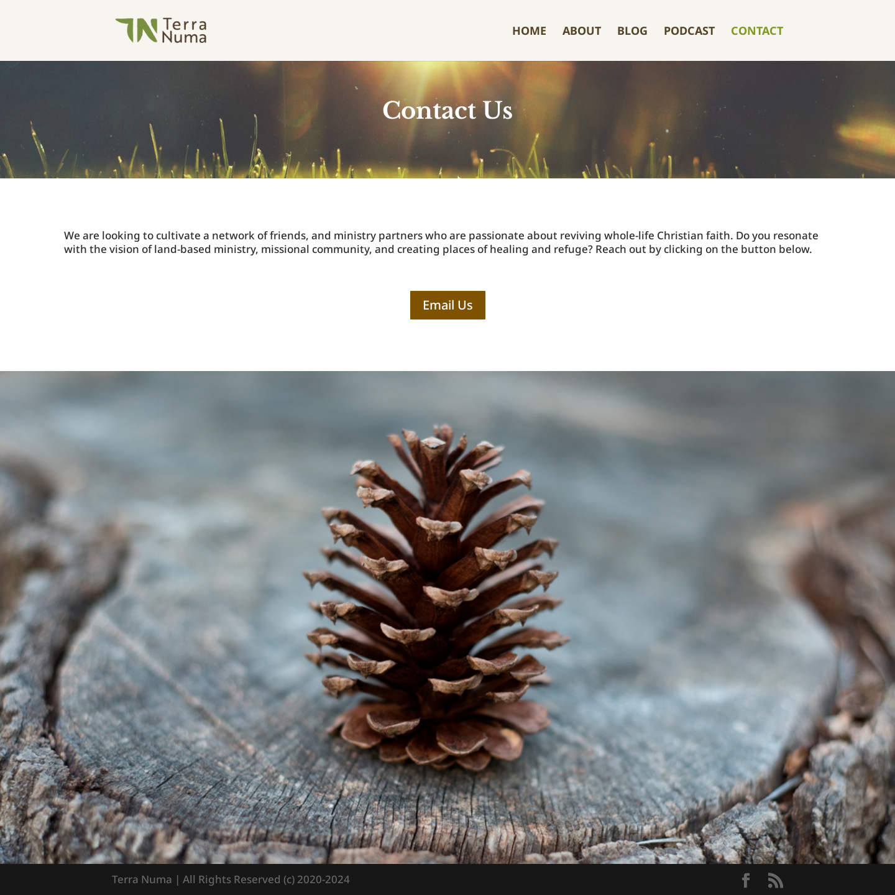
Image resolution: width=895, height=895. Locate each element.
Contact (757, 32)
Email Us (448, 304)
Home (529, 32)
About (581, 32)
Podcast (689, 32)
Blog (632, 32)
